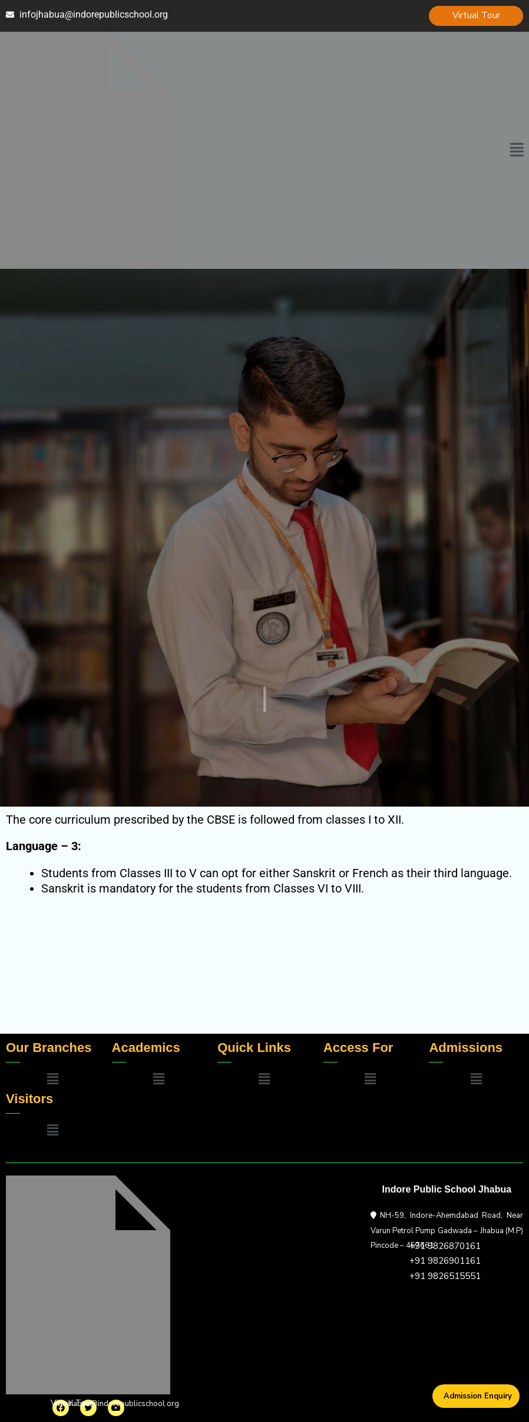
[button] (517, 150)
